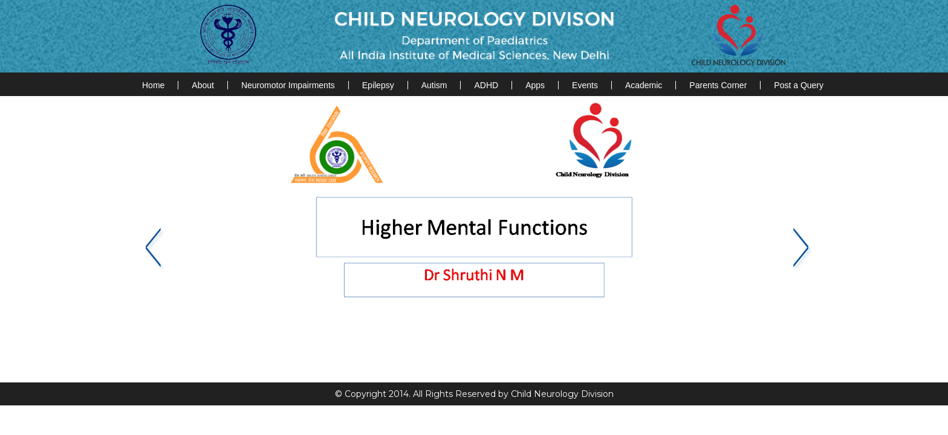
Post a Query (798, 85)
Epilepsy (378, 85)
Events (585, 85)
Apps (535, 85)
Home (153, 85)
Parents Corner (718, 85)
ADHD (486, 85)
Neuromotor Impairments (288, 85)
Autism (434, 85)
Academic (643, 85)
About (203, 85)
